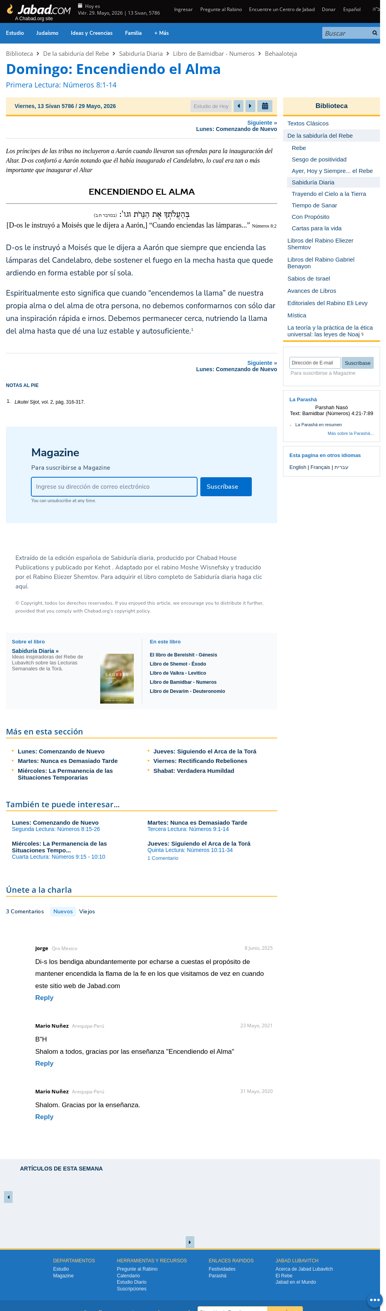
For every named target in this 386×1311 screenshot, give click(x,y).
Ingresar (183, 9)
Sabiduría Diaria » (35, 651)
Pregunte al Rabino (221, 9)
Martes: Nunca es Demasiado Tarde (68, 760)
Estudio (15, 33)
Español (352, 9)
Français (320, 467)
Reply (44, 998)
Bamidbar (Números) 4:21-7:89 (337, 413)
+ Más (161, 33)
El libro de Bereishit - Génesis (183, 655)
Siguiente (143, 125)
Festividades (222, 1269)
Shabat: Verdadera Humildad (194, 770)
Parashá (217, 1276)
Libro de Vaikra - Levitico (178, 673)
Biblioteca (19, 53)
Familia (133, 33)
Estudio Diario (131, 1282)
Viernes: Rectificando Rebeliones (200, 760)
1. (9, 401)
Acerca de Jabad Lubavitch (304, 1269)
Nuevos (63, 911)
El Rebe (284, 1276)
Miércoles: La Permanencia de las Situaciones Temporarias (65, 774)
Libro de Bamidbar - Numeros (214, 53)
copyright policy (131, 611)
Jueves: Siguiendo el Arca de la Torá (205, 751)
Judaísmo (47, 33)
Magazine (63, 1276)
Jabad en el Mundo (296, 1282)
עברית (341, 467)
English (297, 467)
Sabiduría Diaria (141, 53)
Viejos (87, 911)
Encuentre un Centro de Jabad (282, 9)
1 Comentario (163, 858)
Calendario (128, 1276)
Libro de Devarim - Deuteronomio (187, 691)
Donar (329, 9)
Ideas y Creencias (91, 33)
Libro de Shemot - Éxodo (178, 664)
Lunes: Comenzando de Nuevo (61, 751)
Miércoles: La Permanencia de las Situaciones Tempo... (59, 847)
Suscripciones (131, 1289)
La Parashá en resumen (318, 424)
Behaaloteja (281, 53)
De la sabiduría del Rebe (76, 53)
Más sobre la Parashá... (351, 433)
